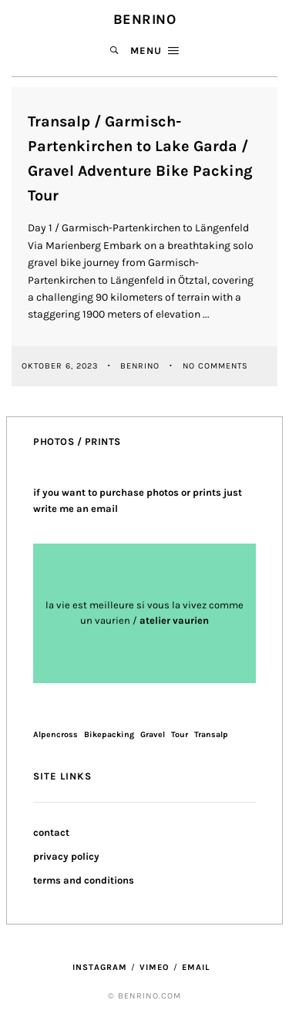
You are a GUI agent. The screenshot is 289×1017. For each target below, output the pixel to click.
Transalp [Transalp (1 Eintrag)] (211, 734)
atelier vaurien (174, 620)
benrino (141, 365)
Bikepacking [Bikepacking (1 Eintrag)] (109, 734)
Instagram (99, 967)
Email (196, 967)
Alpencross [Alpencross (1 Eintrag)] (55, 734)
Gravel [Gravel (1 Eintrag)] (152, 734)
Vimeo (154, 967)
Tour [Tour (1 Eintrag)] (179, 734)
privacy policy (66, 856)
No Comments (215, 365)
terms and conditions (83, 880)
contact (51, 832)
